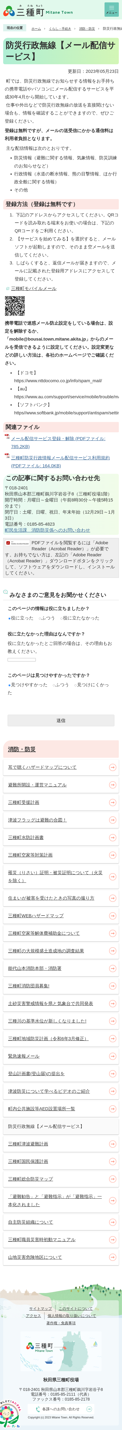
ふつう (47, 617)
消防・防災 (87, 28)
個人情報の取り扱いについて (72, 1316)
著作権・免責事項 (61, 1323)
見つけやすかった (28, 684)
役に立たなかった (80, 617)
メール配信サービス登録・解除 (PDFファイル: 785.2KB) (58, 442)
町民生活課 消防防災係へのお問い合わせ (47, 530)
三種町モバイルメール (34, 288)
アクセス (33, 1316)
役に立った (21, 617)
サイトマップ (40, 1308)
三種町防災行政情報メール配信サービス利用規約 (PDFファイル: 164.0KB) (60, 461)
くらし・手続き (60, 28)
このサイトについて (76, 1308)
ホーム (36, 28)
